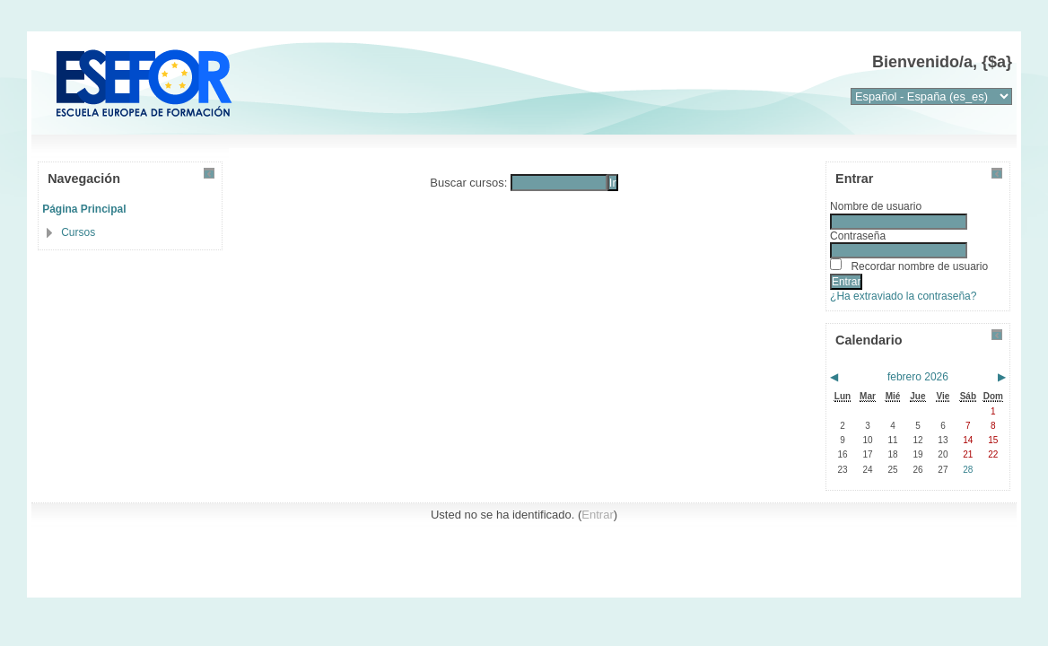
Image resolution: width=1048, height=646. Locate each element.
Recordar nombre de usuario (919, 266)
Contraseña (858, 236)
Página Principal (84, 209)
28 (968, 470)
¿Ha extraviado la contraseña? (903, 296)
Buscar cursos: (470, 182)
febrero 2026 (917, 377)
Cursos (78, 232)
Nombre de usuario (875, 206)
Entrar (597, 514)
